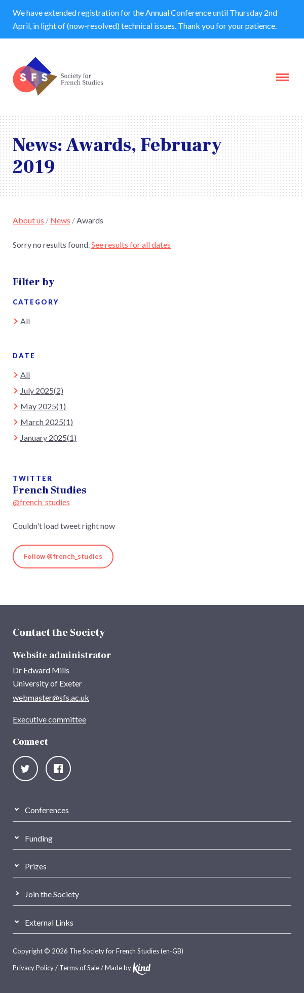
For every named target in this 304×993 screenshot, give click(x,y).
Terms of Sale (79, 968)
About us (28, 220)
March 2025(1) (46, 422)
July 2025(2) (41, 390)
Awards (90, 220)
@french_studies (41, 502)
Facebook (58, 768)
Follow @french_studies (63, 556)
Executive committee (49, 719)
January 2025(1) (48, 437)
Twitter (25, 768)
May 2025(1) (43, 406)
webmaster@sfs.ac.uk (51, 697)
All (25, 321)
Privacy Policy (33, 968)
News (60, 220)
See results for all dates (131, 244)
